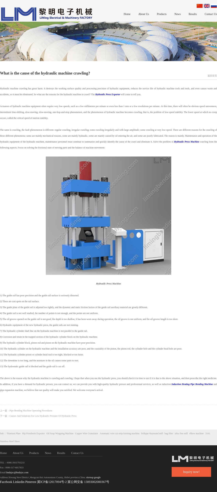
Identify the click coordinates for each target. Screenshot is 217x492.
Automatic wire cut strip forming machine (119, 433)
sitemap (90, 477)
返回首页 (212, 75)
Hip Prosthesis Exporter (33, 433)
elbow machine (196, 433)
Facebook (6, 482)
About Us (143, 14)
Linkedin (18, 482)
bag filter (169, 433)
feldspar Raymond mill (152, 433)
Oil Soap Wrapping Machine (60, 433)
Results (193, 14)
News (177, 14)
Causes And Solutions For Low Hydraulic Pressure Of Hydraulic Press (43, 416)
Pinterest (31, 482)
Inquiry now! (191, 471)
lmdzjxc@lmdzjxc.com (17, 472)
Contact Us (211, 14)
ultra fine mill (181, 433)
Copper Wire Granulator (86, 433)
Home (127, 14)
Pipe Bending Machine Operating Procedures (30, 410)
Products (161, 14)
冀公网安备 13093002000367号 (88, 482)
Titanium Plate (14, 433)
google (97, 477)
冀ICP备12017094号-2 (52, 482)
